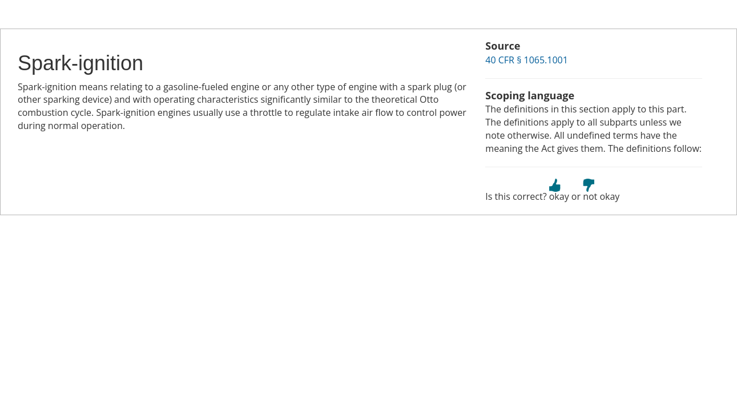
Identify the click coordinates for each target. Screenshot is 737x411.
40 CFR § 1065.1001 (526, 60)
